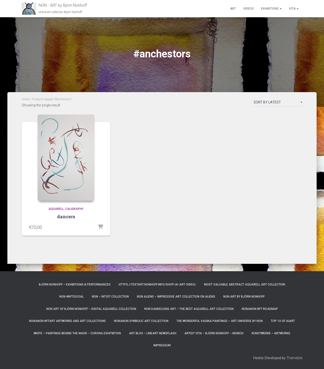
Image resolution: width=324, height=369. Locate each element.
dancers (66, 216)
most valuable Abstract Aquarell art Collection (244, 284)
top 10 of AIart (283, 321)
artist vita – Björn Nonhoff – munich (213, 333)
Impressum (162, 345)
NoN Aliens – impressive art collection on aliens (176, 296)
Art (233, 8)
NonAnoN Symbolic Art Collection (141, 321)
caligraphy (74, 209)
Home (25, 99)
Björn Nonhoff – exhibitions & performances (75, 284)
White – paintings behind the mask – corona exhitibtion (77, 333)
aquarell (56, 209)
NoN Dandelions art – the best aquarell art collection (189, 309)
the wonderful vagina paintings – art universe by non (220, 321)
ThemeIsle (294, 358)
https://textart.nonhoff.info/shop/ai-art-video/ (157, 284)
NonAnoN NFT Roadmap (260, 309)
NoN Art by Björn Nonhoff (244, 296)
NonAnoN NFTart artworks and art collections (67, 321)
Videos (248, 8)
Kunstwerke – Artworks (271, 333)
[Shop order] (278, 103)
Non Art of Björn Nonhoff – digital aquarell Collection (91, 309)
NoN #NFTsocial (71, 296)
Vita (294, 8)
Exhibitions (271, 8)
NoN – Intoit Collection (110, 296)
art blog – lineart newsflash (152, 333)
